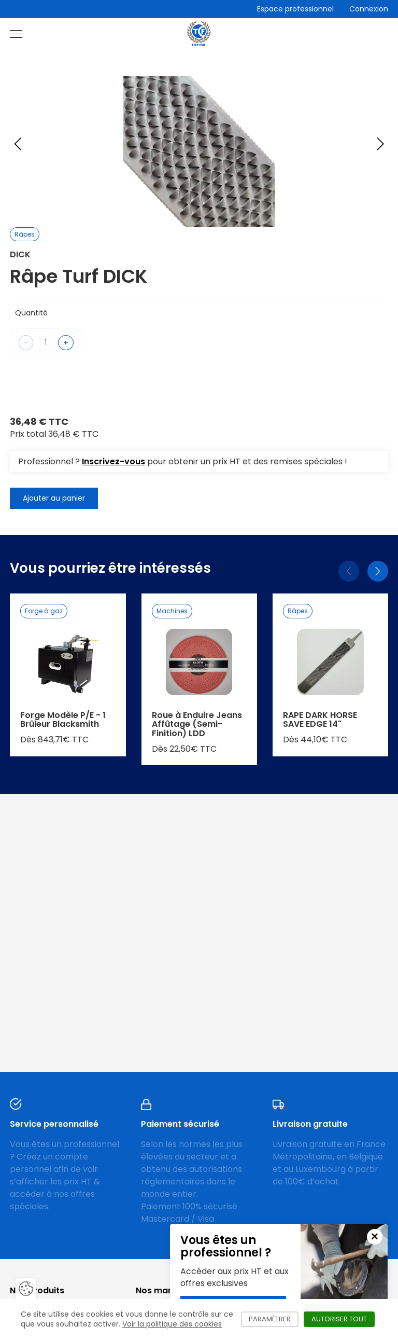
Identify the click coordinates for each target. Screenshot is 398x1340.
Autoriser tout (343, 1319)
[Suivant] (377, 571)
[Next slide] (380, 143)
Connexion (368, 9)
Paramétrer (273, 1319)
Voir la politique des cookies (172, 1324)
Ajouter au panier (54, 498)
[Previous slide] (17, 143)
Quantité (31, 313)
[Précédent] (348, 571)
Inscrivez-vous (113, 461)
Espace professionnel (295, 9)
